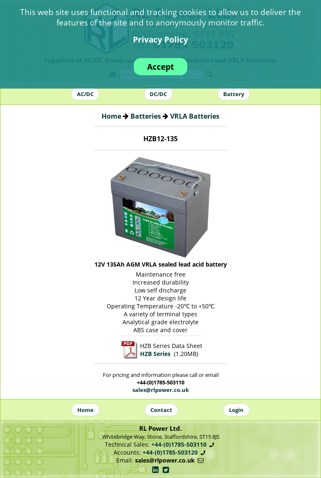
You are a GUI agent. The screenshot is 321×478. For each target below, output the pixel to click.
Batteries (145, 116)
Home (111, 116)
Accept (160, 66)
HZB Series (155, 354)
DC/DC (158, 94)
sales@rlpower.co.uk (160, 390)
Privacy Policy (160, 39)
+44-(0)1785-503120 (170, 452)
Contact (161, 410)
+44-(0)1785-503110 (178, 444)
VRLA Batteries (194, 116)
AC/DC (85, 94)
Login (236, 410)
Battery (233, 94)
